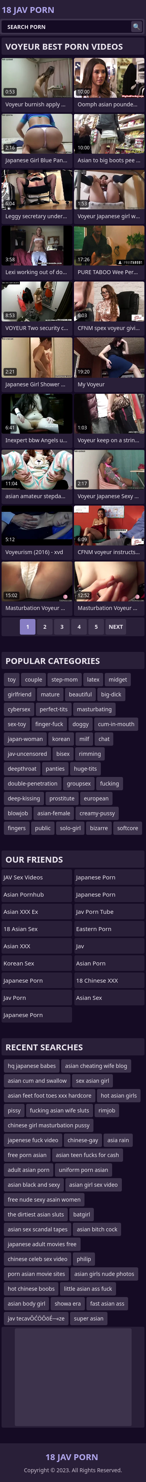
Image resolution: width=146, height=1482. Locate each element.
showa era (68, 1303)
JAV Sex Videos (23, 877)
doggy (80, 724)
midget (118, 679)
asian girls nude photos (104, 1273)
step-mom (64, 679)
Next (116, 626)
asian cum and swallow (37, 1080)
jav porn (15, 997)
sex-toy (17, 724)
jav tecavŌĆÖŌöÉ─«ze (36, 1318)
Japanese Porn (23, 980)
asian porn (91, 963)
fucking (109, 783)
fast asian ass (107, 1303)
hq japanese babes (32, 1065)
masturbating (94, 709)
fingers (17, 828)
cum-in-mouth (116, 724)
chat (104, 739)
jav (80, 946)
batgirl (81, 1214)
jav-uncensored (27, 753)
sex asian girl (92, 1080)
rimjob (107, 1110)
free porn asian (27, 1155)
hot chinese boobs (31, 1288)
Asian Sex (89, 997)
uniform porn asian (83, 1169)
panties (55, 768)
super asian (89, 1318)
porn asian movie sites (36, 1273)
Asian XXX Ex (21, 911)
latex (93, 679)
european (96, 798)
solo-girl (70, 828)
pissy (14, 1110)
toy (12, 679)
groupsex (79, 783)
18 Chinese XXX (97, 980)
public (43, 828)
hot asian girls (119, 1095)
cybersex (19, 709)
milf (84, 739)
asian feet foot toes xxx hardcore (49, 1095)
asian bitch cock (97, 1229)
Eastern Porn (94, 929)
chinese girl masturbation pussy (49, 1125)
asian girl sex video (93, 1184)
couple (33, 679)
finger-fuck (49, 724)
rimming (90, 753)
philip (84, 1259)
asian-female (53, 813)
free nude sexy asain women (44, 1199)
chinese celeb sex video (37, 1259)
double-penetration (33, 783)
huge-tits (85, 768)
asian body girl (26, 1303)
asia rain (118, 1140)
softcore (127, 828)
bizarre (99, 828)
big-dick (111, 694)
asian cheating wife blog (96, 1065)
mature (50, 694)
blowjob (18, 813)
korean (61, 739)
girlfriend (20, 694)
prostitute (62, 798)
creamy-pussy (97, 813)
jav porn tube (95, 911)
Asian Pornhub (24, 894)
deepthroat (22, 768)
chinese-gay (83, 1140)
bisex (63, 753)
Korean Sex (19, 963)
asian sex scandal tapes (37, 1229)
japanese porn (96, 877)
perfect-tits (54, 709)
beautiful (80, 694)
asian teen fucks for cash (87, 1155)
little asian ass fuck (88, 1288)
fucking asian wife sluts (59, 1110)
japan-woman (25, 739)
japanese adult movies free (42, 1244)
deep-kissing (24, 798)
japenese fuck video (33, 1140)
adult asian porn (28, 1169)
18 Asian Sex (21, 929)
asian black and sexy (34, 1184)
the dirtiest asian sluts (36, 1214)
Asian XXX (17, 946)
